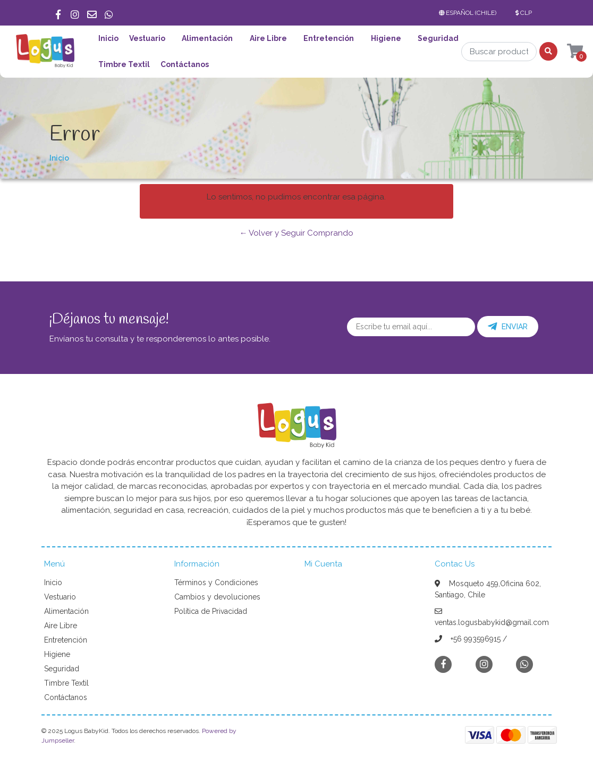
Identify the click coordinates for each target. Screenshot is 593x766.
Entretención (328, 38)
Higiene (386, 38)
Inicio (108, 38)
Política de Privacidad (210, 611)
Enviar (508, 326)
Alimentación (207, 38)
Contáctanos (184, 64)
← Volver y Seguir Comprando (296, 233)
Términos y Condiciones (216, 582)
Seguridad (438, 38)
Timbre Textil (124, 64)
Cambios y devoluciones (217, 597)
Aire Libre (268, 38)
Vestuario (147, 38)
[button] (469, 13)
